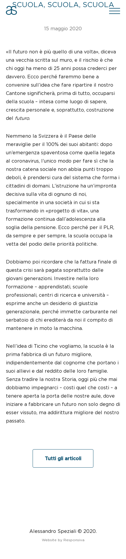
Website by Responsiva (63, 540)
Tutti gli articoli (63, 458)
